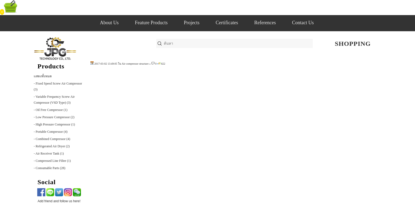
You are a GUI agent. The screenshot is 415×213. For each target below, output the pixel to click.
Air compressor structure (135, 63)
